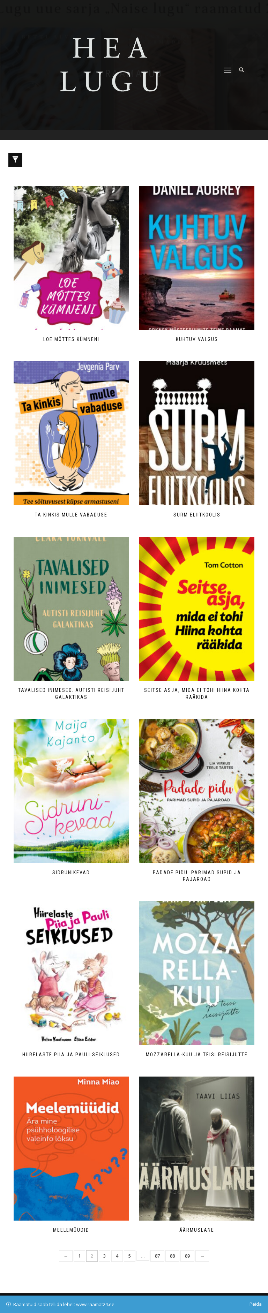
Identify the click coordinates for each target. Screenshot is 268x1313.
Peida (256, 1304)
